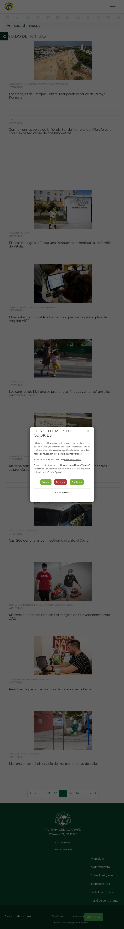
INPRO (67, 492)
